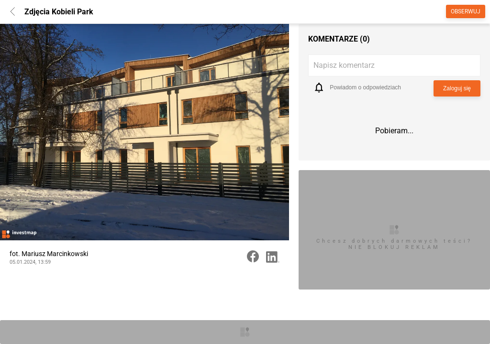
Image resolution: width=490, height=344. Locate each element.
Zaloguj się (457, 88)
